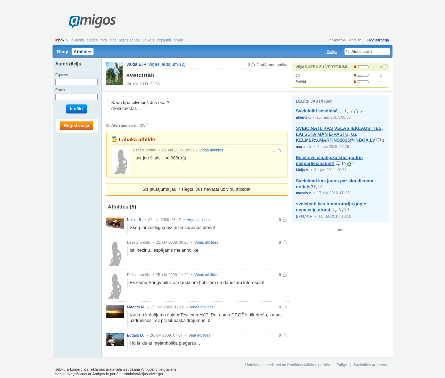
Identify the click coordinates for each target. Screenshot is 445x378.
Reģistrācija (378, 40)
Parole (60, 90)
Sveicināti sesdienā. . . (320, 110)
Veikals (148, 40)
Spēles (92, 40)
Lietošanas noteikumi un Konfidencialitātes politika (287, 365)
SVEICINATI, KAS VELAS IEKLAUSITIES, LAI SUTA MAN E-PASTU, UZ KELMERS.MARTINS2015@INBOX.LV (339, 134)
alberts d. (304, 117)
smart (179, 40)
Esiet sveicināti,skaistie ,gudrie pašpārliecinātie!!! (329, 160)
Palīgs (331, 51)
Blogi (62, 51)
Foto (103, 40)
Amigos (92, 21)
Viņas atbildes (211, 150)
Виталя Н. (305, 216)
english (355, 40)
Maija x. (302, 170)
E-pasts (77, 40)
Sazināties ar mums (370, 365)
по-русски (338, 40)
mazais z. (304, 193)
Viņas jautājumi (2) (166, 64)
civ (298, 75)
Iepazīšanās (129, 40)
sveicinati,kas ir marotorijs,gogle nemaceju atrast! (331, 206)
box (61, 40)
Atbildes (82, 51)
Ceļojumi (164, 40)
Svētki (301, 82)
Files (113, 40)
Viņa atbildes (199, 335)
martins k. (304, 146)
